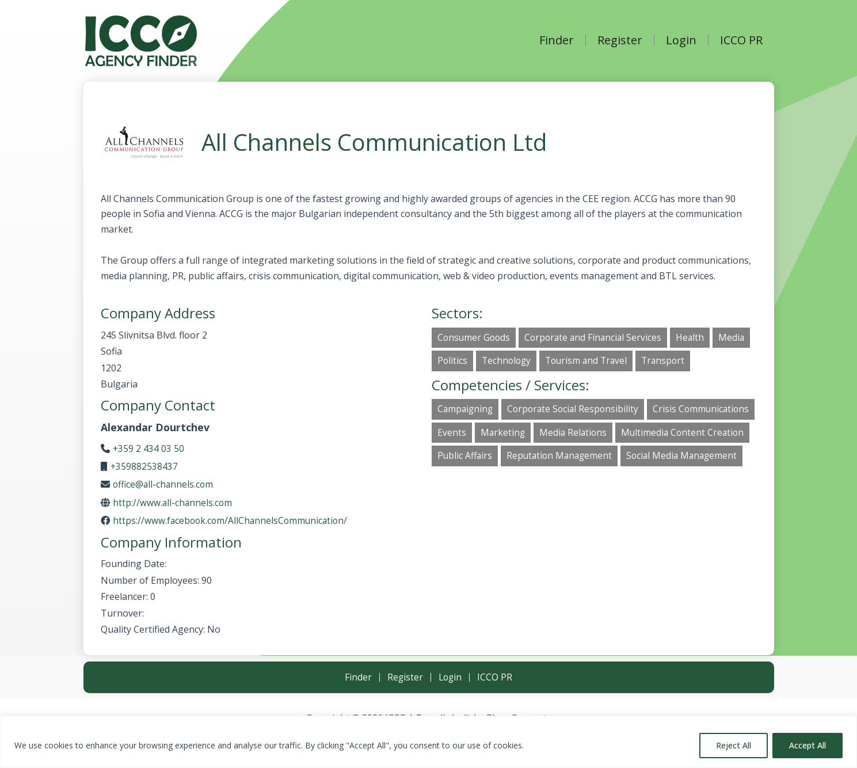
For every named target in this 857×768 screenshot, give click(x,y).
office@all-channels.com (164, 484)
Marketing (616, 434)
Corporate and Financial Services (597, 338)
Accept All (807, 745)
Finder (556, 40)
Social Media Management (618, 482)
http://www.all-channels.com (173, 502)
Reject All (733, 745)
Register (619, 40)
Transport (669, 361)
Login (681, 40)
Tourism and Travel (590, 361)
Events (564, 434)
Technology (508, 361)
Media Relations (687, 434)
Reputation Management (491, 482)
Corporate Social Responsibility (576, 410)
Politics (452, 361)
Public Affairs (605, 458)
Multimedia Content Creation (500, 458)
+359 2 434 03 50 (149, 448)
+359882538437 (144, 466)
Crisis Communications (486, 434)
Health (695, 338)
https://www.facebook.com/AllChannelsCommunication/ (232, 520)
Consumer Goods (474, 338)
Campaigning (466, 410)
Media (738, 338)
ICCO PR (741, 40)
